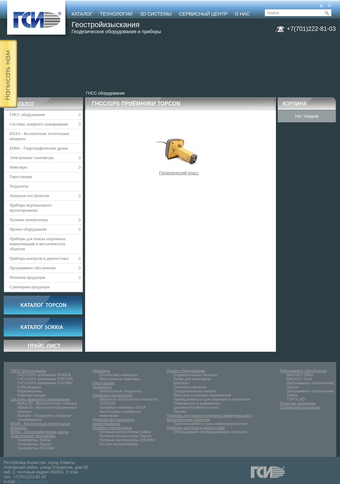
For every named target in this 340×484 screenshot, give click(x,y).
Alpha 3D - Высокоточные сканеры (47, 403)
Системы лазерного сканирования (45, 124)
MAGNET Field (299, 379)
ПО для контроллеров (118, 444)
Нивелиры (45, 167)
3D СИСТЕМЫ (156, 14)
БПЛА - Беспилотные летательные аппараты (39, 136)
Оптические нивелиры (118, 375)
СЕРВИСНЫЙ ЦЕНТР (203, 14)
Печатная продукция (45, 277)
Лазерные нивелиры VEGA (122, 407)
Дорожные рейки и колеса (196, 407)
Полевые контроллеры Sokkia (125, 432)
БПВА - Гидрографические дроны (38, 148)
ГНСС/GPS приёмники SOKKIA (44, 375)
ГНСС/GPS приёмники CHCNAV (45, 383)
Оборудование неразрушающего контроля (210, 432)
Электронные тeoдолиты (120, 391)
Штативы (181, 383)
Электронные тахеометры (45, 157)
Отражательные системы (195, 375)
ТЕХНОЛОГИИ (116, 14)
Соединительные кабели (195, 391)
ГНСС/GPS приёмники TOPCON (45, 379)
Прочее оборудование (45, 229)
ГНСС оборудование (105, 93)
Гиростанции (20, 176)
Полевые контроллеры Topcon (125, 436)
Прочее (180, 411)
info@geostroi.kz (32, 481)
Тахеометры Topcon (34, 444)
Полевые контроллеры (45, 219)
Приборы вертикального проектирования (30, 208)
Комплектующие (31, 395)
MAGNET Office (300, 375)
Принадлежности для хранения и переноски (212, 399)
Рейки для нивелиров (192, 379)
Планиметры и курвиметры (197, 403)
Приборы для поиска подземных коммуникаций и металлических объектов (37, 243)
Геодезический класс (179, 171)
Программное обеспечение (45, 268)
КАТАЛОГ (82, 14)
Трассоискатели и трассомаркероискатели (210, 424)
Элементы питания (190, 387)
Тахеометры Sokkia (34, 440)
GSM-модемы (29, 387)
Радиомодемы (29, 391)
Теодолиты (18, 186)
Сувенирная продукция (29, 287)
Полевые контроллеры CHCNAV (127, 440)
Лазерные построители (45, 195)
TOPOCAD (296, 399)
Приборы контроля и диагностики (45, 258)
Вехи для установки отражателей (202, 395)
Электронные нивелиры (120, 379)
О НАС (242, 14)
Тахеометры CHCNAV (36, 448)
